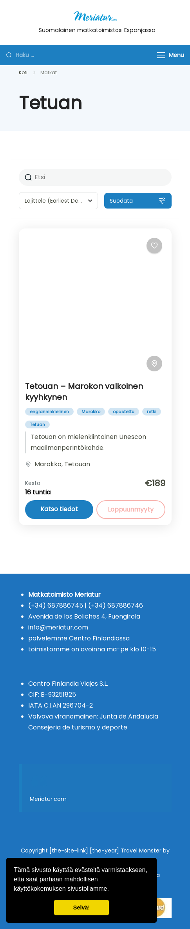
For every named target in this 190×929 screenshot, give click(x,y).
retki (151, 411)
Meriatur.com (48, 799)
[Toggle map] (154, 363)
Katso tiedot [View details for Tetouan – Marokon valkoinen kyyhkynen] (59, 509)
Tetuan (37, 424)
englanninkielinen (49, 411)
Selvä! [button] (81, 907)
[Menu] (161, 55)
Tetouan (77, 464)
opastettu (123, 411)
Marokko (90, 411)
